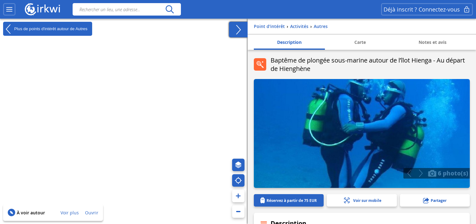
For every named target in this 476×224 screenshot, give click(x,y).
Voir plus (70, 213)
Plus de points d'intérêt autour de (45, 29)
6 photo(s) (448, 173)
